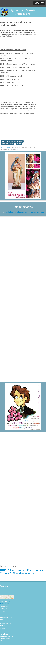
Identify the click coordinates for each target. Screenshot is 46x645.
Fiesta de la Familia (7, 143)
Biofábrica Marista (18, 573)
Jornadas (31, 573)
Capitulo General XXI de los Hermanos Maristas (24, 212)
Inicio (2, 147)
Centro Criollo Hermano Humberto (12, 141)
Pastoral (18, 143)
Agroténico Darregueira (27, 570)
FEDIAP (6, 570)
